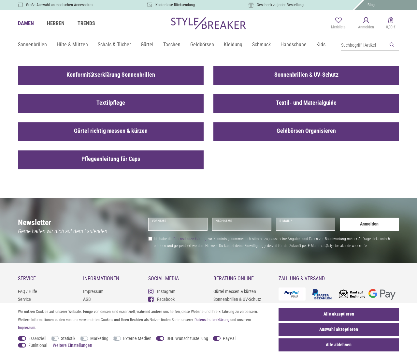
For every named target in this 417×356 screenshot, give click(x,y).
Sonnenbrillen (32, 44)
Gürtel (147, 44)
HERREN (56, 23)
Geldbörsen (202, 44)
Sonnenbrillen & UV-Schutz (306, 74)
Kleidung (233, 44)
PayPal (229, 338)
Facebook (161, 299)
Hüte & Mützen (72, 44)
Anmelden (369, 223)
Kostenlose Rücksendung (175, 5)
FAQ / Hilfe (27, 291)
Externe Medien (137, 338)
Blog (371, 5)
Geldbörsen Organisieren (306, 131)
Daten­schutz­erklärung (211, 319)
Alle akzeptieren (339, 314)
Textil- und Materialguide (306, 103)
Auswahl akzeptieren (338, 329)
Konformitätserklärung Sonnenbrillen (110, 74)
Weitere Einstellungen (72, 345)
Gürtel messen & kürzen (234, 291)
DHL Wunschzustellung (187, 338)
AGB (87, 299)
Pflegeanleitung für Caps (110, 159)
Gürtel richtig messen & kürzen (111, 131)
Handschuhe (293, 44)
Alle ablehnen (339, 344)
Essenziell (37, 338)
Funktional (37, 345)
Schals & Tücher (114, 44)
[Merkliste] (338, 23)
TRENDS (86, 23)
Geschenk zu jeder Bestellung (280, 5)
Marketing (99, 338)
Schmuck (261, 44)
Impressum (93, 291)
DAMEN (26, 23)
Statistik (68, 338)
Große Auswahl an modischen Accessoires (59, 5)
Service (24, 299)
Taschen (171, 44)
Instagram (162, 291)
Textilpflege (110, 103)
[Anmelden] (366, 23)
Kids (320, 44)
